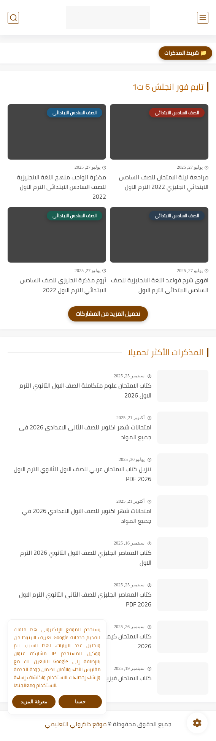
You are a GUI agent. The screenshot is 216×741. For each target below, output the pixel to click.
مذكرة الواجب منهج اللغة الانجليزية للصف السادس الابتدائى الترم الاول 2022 (61, 187)
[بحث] (13, 18)
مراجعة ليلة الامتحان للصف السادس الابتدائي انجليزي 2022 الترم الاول (163, 182)
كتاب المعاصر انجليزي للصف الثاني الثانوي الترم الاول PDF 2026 (85, 599)
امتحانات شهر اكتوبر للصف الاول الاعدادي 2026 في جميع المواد (86, 516)
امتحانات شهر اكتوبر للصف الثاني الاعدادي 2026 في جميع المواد (85, 432)
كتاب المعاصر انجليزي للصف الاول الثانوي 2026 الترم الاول (85, 557)
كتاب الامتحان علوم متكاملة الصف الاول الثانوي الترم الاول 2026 (85, 390)
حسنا (80, 702)
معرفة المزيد (34, 702)
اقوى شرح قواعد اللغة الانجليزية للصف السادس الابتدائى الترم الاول (159, 285)
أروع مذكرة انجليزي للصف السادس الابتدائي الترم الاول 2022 (63, 285)
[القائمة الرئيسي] (202, 18)
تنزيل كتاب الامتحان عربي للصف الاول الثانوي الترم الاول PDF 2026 (82, 474)
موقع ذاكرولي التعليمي (75, 724)
